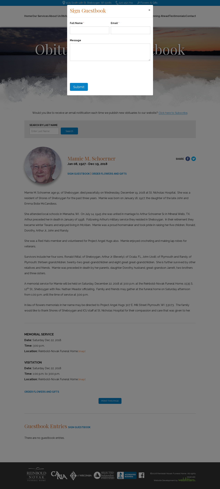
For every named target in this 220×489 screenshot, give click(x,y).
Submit (79, 87)
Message (75, 40)
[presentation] (96, 71)
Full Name (77, 23)
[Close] (149, 10)
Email (115, 23)
